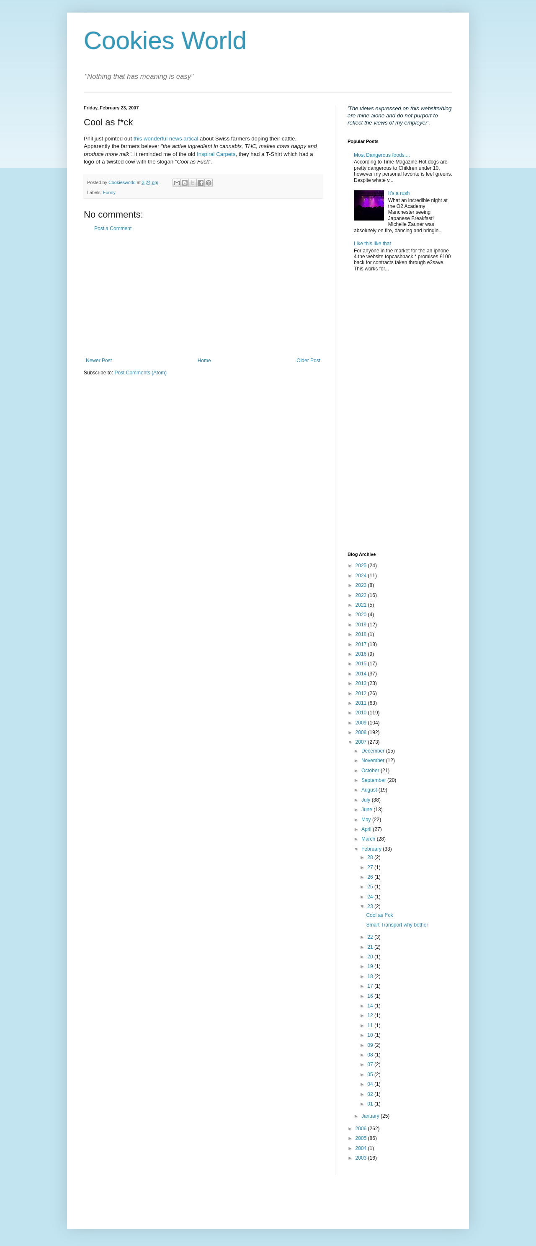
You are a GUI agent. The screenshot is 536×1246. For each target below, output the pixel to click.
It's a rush (399, 193)
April (367, 829)
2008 (362, 732)
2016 (362, 654)
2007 (362, 742)
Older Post (308, 360)
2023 (362, 585)
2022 (362, 595)
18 (370, 976)
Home (204, 360)
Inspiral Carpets (216, 154)
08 (370, 1055)
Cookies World (165, 40)
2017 (362, 644)
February (372, 849)
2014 (362, 674)
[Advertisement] (203, 294)
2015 (362, 664)
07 (370, 1064)
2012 (362, 693)
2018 (362, 634)
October (371, 771)
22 (370, 937)
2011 (362, 703)
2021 (362, 605)
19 (370, 966)
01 (370, 1104)
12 (370, 1015)
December (373, 751)
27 (370, 867)
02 (370, 1094)
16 (370, 996)
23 (370, 906)
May (366, 820)
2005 (362, 1138)
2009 (362, 723)
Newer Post (99, 360)
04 (370, 1084)
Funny (109, 192)
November (373, 760)
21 (370, 947)
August (370, 790)
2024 (362, 576)
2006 (362, 1129)
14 (370, 1006)
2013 (362, 683)
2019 (362, 625)
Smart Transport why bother (397, 925)
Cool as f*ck (379, 915)
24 (370, 897)
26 (370, 877)
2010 (362, 713)
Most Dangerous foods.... (382, 155)
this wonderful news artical (166, 138)
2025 (362, 565)
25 (370, 887)
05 (370, 1074)
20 (370, 957)
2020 (362, 615)
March (369, 839)
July (366, 800)
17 (370, 986)
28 (370, 857)
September (374, 780)
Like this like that (372, 244)
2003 (362, 1158)
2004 (362, 1148)
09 (370, 1045)
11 (370, 1025)
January (371, 1116)
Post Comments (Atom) (140, 373)
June (367, 809)
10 (370, 1035)
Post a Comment (112, 228)
